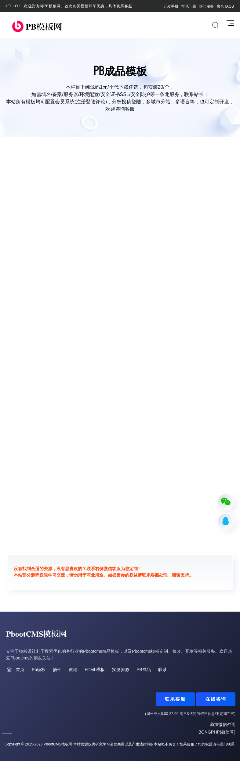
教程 (73, 669)
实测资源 (120, 669)
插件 (57, 669)
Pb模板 (38, 669)
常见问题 (188, 6)
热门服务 (206, 6)
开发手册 (171, 6)
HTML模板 (95, 669)
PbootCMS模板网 (58, 744)
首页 (20, 669)
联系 (162, 669)
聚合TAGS (225, 6)
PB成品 (143, 669)
